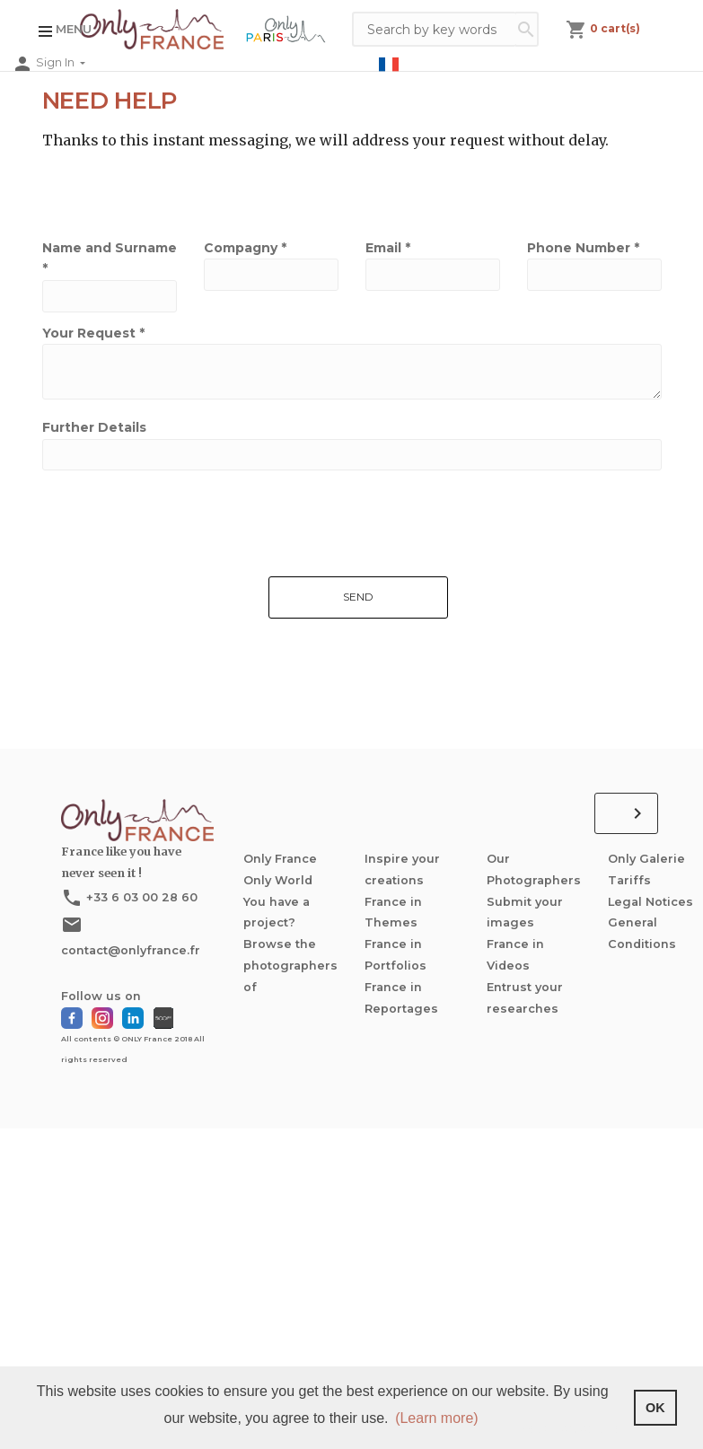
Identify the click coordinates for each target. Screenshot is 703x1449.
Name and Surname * (109, 258)
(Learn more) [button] (436, 1418)
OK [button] (655, 1408)
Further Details (94, 427)
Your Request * (93, 333)
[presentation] (165, 645)
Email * (387, 248)
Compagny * (245, 248)
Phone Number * (583, 248)
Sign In (56, 63)
